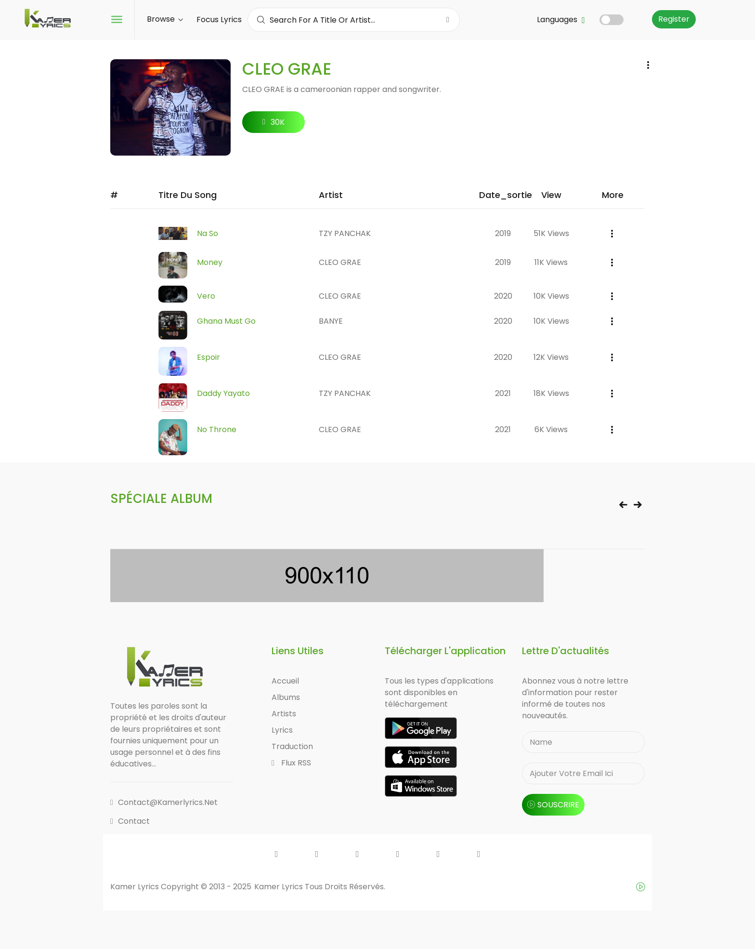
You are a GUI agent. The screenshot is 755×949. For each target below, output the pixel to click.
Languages (561, 19)
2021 (503, 393)
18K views (551, 393)
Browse (165, 19)
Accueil (285, 680)
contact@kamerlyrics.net (164, 802)
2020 (503, 296)
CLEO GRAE (340, 262)
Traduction (292, 746)
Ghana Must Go (226, 321)
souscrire (553, 804)
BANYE (331, 321)
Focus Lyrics (219, 19)
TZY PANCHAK (345, 233)
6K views (551, 429)
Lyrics (282, 730)
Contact (130, 821)
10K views (551, 296)
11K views (551, 262)
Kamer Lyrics (279, 886)
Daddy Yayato (223, 393)
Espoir (208, 357)
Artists (284, 713)
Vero (206, 296)
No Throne (216, 429)
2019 (503, 233)
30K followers (273, 125)
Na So (207, 233)
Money (209, 262)
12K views (551, 357)
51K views (551, 233)
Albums (286, 697)
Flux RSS (291, 762)
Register (674, 19)
